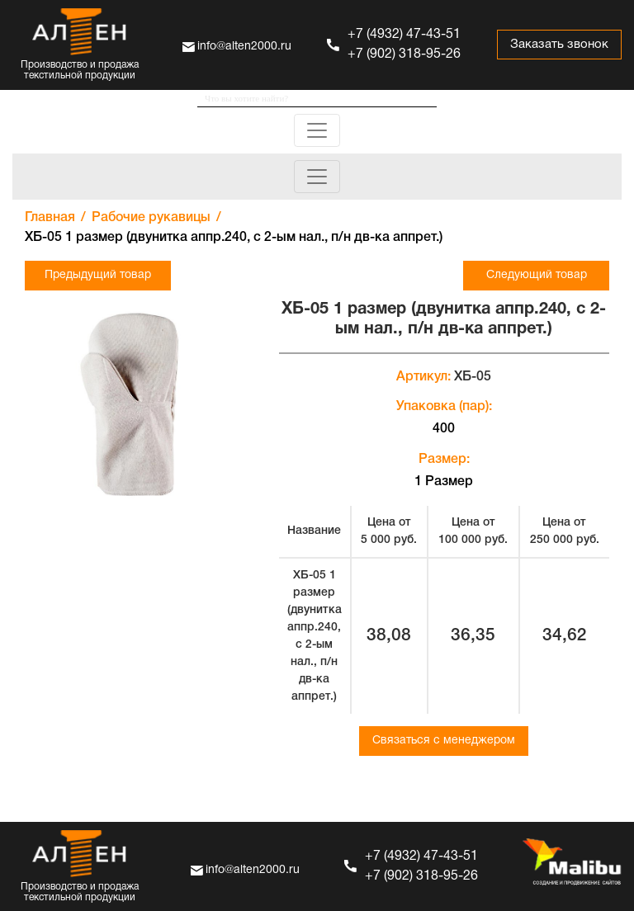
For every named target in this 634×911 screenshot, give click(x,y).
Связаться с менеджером (443, 740)
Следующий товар (536, 275)
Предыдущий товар (98, 275)
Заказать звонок (559, 44)
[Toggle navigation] (317, 130)
